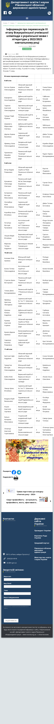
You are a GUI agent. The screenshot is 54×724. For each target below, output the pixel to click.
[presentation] (17, 613)
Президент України (42, 530)
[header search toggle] (49, 13)
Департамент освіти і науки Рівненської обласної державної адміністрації (30, 5)
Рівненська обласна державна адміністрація (42, 550)
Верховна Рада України (40, 537)
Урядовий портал (41, 543)
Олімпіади (28, 49)
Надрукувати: (10, 477)
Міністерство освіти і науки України (42, 558)
